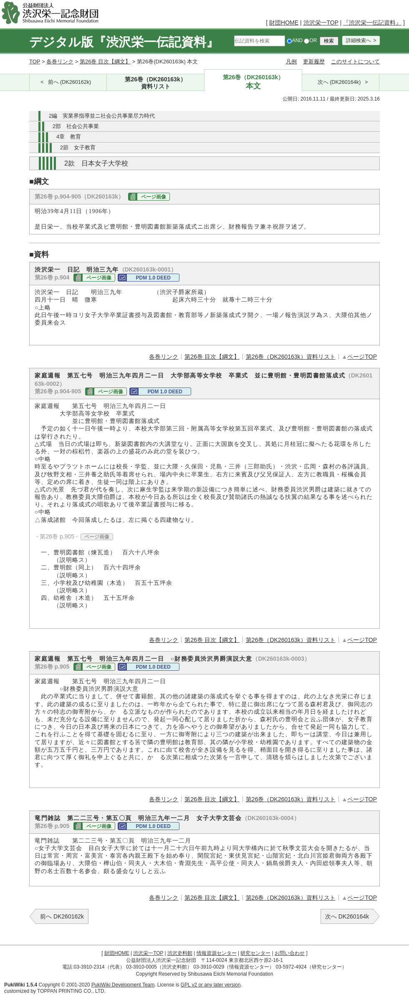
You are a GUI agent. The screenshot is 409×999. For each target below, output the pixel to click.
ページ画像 (153, 197)
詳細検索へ (358, 40)
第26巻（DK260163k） (155, 83)
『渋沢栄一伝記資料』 (372, 22)
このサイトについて (355, 61)
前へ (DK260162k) (69, 82)
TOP (34, 61)
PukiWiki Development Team (122, 985)
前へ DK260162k (62, 916)
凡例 (291, 61)
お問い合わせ (290, 953)
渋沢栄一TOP (320, 22)
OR (310, 40)
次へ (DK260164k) (339, 82)
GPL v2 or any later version (211, 985)
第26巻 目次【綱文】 (105, 61)
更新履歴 (314, 61)
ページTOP (362, 356)
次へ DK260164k (347, 916)
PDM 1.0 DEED (153, 278)
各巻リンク (59, 61)
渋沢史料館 (179, 953)
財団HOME (283, 22)
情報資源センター (217, 953)
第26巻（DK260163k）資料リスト (291, 356)
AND (295, 40)
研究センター (255, 953)
